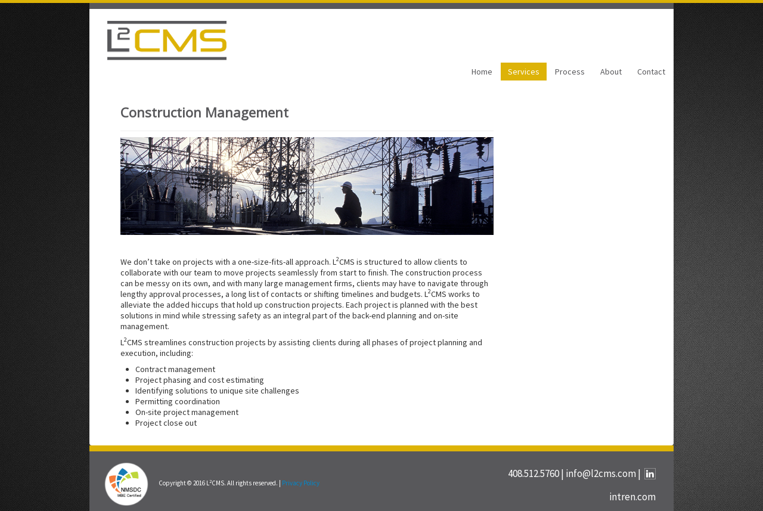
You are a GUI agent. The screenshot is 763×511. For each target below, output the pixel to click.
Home (482, 71)
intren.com (632, 496)
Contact (651, 71)
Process (570, 71)
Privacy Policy (301, 483)
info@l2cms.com (601, 473)
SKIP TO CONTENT (40, 8)
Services (523, 71)
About (611, 71)
